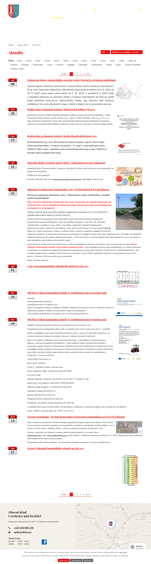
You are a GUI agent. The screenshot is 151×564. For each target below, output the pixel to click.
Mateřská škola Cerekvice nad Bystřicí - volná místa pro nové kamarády (66, 162)
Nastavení (87, 560)
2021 (75, 60)
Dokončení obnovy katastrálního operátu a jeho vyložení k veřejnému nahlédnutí (71, 80)
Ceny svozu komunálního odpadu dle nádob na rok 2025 (57, 266)
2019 (57, 60)
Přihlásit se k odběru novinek (127, 52)
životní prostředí (133, 64)
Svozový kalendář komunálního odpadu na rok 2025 (55, 448)
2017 (38, 60)
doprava (132, 60)
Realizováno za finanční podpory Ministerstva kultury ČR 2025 (61, 109)
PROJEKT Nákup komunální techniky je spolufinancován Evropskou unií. (67, 292)
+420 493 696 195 (24, 527)
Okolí (72, 17)
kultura (60, 64)
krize (50, 64)
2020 (66, 60)
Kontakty (110, 17)
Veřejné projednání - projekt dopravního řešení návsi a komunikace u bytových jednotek (76, 416)
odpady (71, 64)
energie (25, 64)
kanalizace (38, 64)
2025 (112, 60)
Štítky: (11, 60)
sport (118, 64)
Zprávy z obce (17, 68)
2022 (84, 60)
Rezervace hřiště (90, 17)
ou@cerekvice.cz (34, 435)
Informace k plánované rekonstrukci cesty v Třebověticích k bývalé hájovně (68, 189)
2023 (94, 60)
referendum (97, 64)
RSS (105, 52)
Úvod (24, 17)
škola (109, 64)
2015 (20, 60)
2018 (47, 60)
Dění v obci (58, 17)
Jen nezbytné (76, 560)
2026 (122, 60)
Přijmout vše (64, 560)
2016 (29, 60)
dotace (14, 64)
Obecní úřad (39, 17)
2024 (103, 60)
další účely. (123, 552)
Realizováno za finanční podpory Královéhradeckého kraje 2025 (62, 136)
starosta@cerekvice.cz (57, 435)
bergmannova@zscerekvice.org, (67, 179)
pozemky (83, 64)
